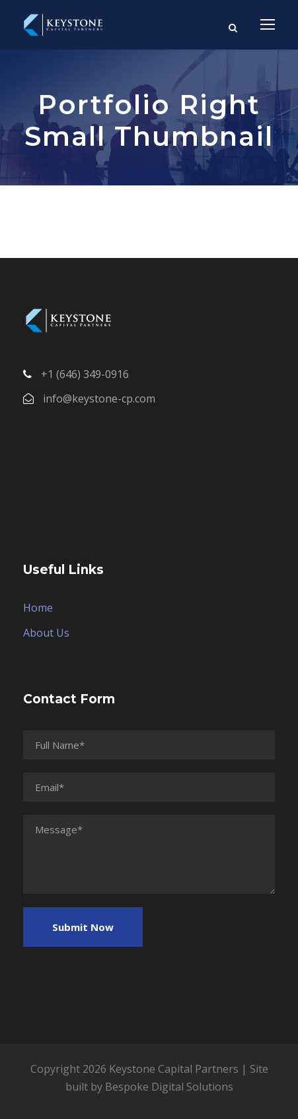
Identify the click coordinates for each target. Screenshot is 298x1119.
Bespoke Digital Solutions (169, 1086)
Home (38, 607)
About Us (46, 632)
